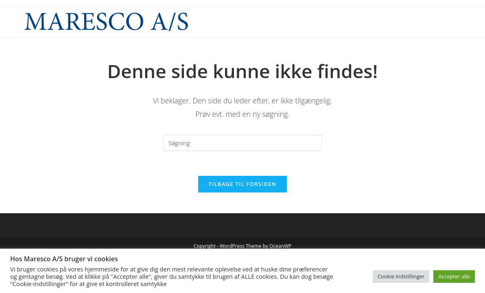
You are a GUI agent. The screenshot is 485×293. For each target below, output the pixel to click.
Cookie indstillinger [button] (401, 276)
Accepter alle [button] (454, 276)
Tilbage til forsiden (243, 184)
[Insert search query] (242, 143)
